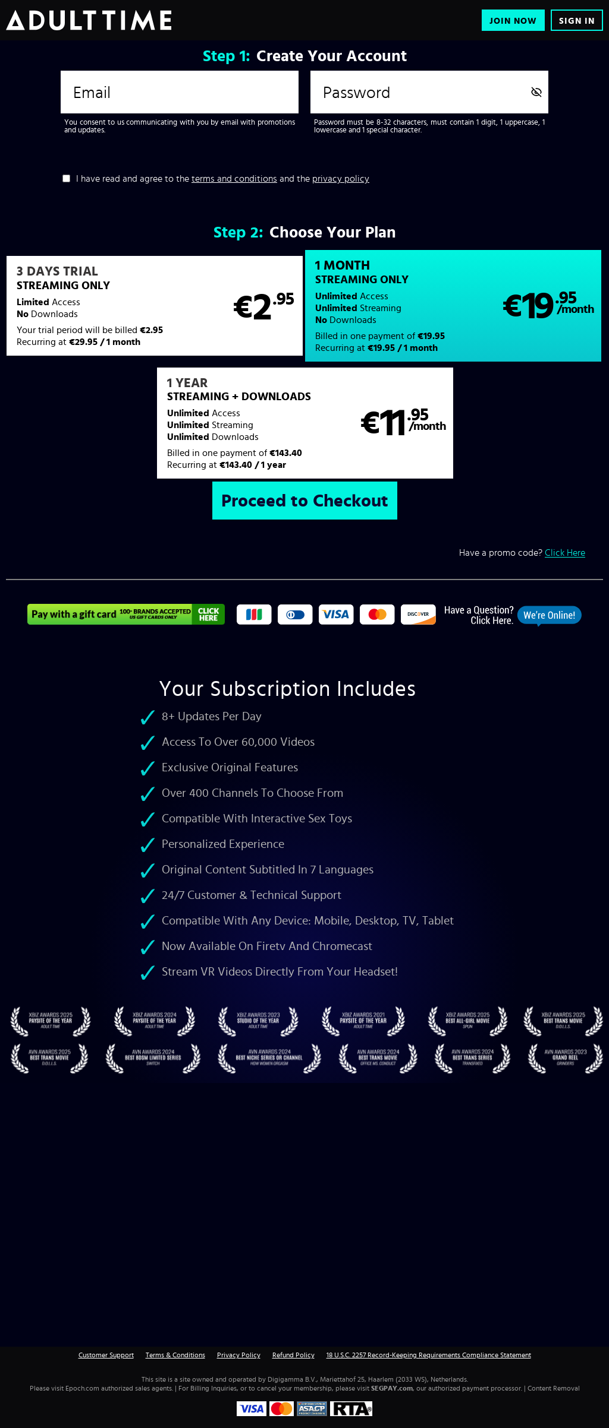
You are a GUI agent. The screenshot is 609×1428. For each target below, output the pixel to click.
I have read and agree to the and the (222, 178)
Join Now (513, 20)
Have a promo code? (522, 552)
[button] (155, 306)
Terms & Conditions (175, 1355)
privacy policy (340, 178)
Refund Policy (293, 1355)
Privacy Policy (238, 1355)
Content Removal (554, 1388)
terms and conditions (234, 178)
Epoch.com (82, 1388)
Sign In (577, 20)
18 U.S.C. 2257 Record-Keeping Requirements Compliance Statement (429, 1355)
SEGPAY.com (392, 1388)
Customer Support (106, 1355)
